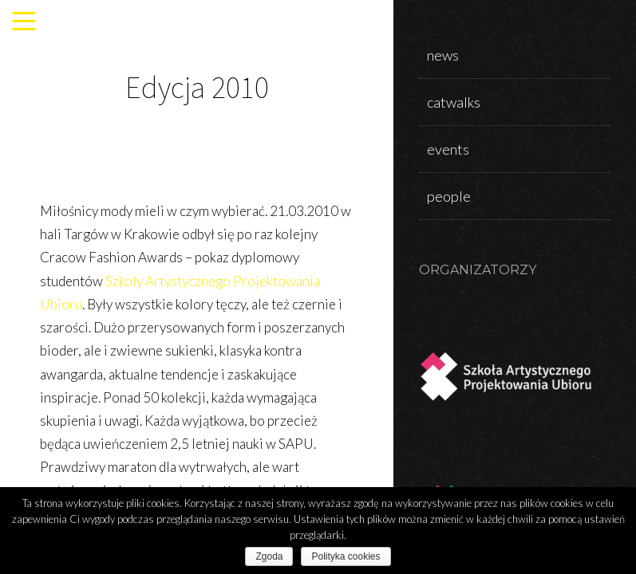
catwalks (453, 102)
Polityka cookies (345, 556)
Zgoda (268, 556)
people (449, 196)
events (448, 149)
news (443, 55)
